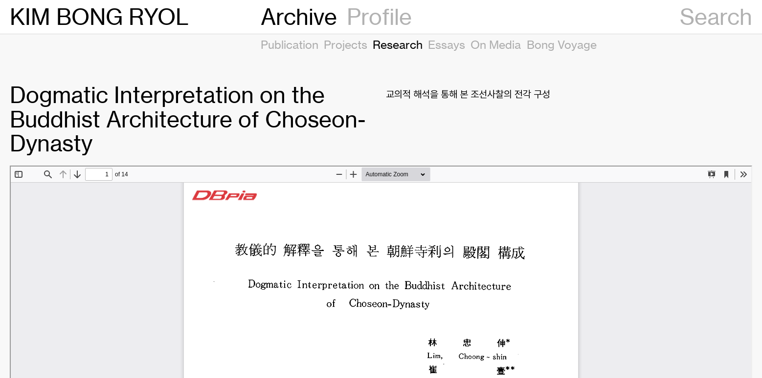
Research (398, 44)
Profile (379, 16)
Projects (345, 44)
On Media (496, 44)
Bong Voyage (562, 44)
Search (716, 16)
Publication (289, 44)
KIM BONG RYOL (99, 16)
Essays (446, 44)
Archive (299, 16)
